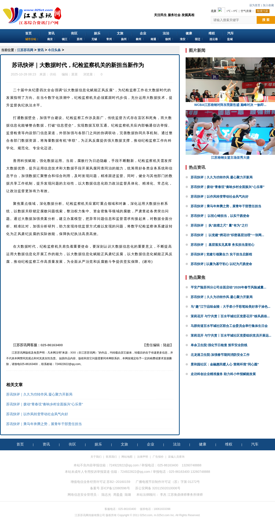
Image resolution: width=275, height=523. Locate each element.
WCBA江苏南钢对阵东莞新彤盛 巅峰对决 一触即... (230, 82)
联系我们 (111, 456)
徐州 (168, 39)
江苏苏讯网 (25, 50)
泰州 (138, 39)
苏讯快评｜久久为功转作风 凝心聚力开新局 (39, 394)
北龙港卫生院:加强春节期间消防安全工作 (220, 355)
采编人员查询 (176, 456)
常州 (109, 39)
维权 (212, 33)
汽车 (230, 33)
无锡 (94, 39)
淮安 (182, 39)
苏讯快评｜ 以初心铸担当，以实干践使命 (220, 216)
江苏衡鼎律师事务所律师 (185, 494)
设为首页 (254, 5)
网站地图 (126, 456)
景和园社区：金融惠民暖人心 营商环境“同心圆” (225, 364)
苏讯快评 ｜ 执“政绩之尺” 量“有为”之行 (219, 225)
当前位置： (9, 50)
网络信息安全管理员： (84, 494)
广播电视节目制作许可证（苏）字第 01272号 (168, 482)
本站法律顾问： (147, 494)
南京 (50, 39)
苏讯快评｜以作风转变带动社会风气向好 (37, 414)
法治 (166, 33)
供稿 (53, 74)
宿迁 (197, 39)
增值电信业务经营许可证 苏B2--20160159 (100, 482)
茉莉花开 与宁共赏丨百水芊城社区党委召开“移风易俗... (230, 316)
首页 (28, 33)
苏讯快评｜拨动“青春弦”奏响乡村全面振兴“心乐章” (44, 404)
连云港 (213, 39)
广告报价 (158, 456)
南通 (153, 39)
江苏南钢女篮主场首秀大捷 (230, 134)
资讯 (51, 33)
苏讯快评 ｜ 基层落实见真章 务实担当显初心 (222, 244)
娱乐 (97, 33)
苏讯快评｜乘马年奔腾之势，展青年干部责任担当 (44, 424)
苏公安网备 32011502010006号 (157, 488)
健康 (189, 33)
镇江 (64, 39)
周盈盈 (118, 494)
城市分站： (32, 39)
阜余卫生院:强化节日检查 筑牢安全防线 (219, 345)
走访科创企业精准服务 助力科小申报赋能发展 (223, 374)
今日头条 (54, 50)
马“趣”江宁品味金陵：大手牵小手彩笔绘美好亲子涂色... (230, 306)
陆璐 (128, 494)
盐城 (230, 39)
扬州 (123, 39)
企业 (143, 33)
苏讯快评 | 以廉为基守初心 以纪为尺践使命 (221, 264)
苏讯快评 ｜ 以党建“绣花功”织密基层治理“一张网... (227, 235)
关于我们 (96, 456)
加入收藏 (268, 5)
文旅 (120, 33)
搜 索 (266, 20)
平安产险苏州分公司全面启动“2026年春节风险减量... (228, 287)
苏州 (79, 39)
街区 (74, 33)
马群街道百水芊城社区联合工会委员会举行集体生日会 (229, 326)
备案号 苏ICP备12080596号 (110, 488)
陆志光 (106, 494)
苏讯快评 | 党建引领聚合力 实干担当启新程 (221, 254)
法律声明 (142, 456)
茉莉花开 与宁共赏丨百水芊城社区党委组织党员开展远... (231, 335)
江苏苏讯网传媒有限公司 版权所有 (96, 515)
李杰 (163, 494)
